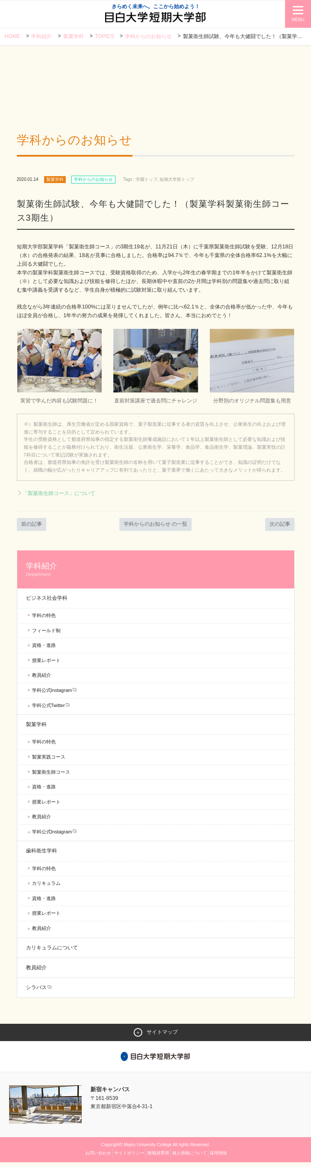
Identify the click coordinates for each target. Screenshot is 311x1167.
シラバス (36, 992)
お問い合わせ (98, 1157)
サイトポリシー (129, 1157)
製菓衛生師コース (51, 776)
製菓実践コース (48, 761)
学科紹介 (41, 37)
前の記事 (32, 528)
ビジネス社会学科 (46, 602)
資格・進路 (44, 649)
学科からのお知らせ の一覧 (155, 528)
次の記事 (279, 528)
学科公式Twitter (48, 709)
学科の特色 (44, 619)
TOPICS (104, 37)
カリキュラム (46, 887)
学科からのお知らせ (148, 37)
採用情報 (218, 1157)
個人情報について (189, 1157)
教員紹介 (41, 679)
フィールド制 (46, 634)
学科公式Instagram (52, 694)
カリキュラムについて (52, 952)
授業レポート (46, 664)
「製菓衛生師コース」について (61, 497)
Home (12, 37)
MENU (298, 19)
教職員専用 (158, 1157)
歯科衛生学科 (41, 855)
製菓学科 (73, 37)
